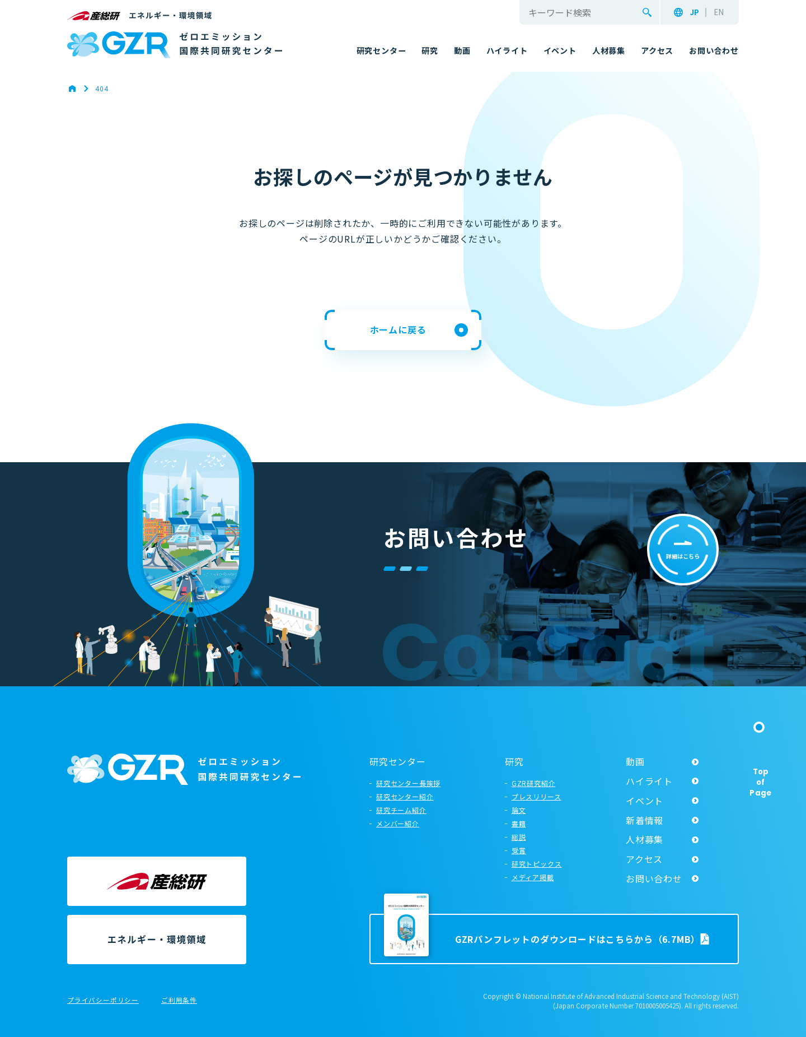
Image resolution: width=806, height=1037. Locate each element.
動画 (635, 761)
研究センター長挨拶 (408, 783)
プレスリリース (536, 796)
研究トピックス (537, 863)
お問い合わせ (654, 878)
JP (694, 12)
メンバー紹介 (397, 823)
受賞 (519, 850)
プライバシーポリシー (103, 1000)
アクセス (644, 859)
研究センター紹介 (404, 796)
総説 (519, 836)
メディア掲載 (533, 877)
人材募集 (644, 839)
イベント (644, 800)
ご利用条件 (179, 1000)
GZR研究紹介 (534, 783)
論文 (519, 810)
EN (719, 12)
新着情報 (644, 820)
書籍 (519, 823)
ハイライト (649, 781)
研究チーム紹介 (401, 810)
